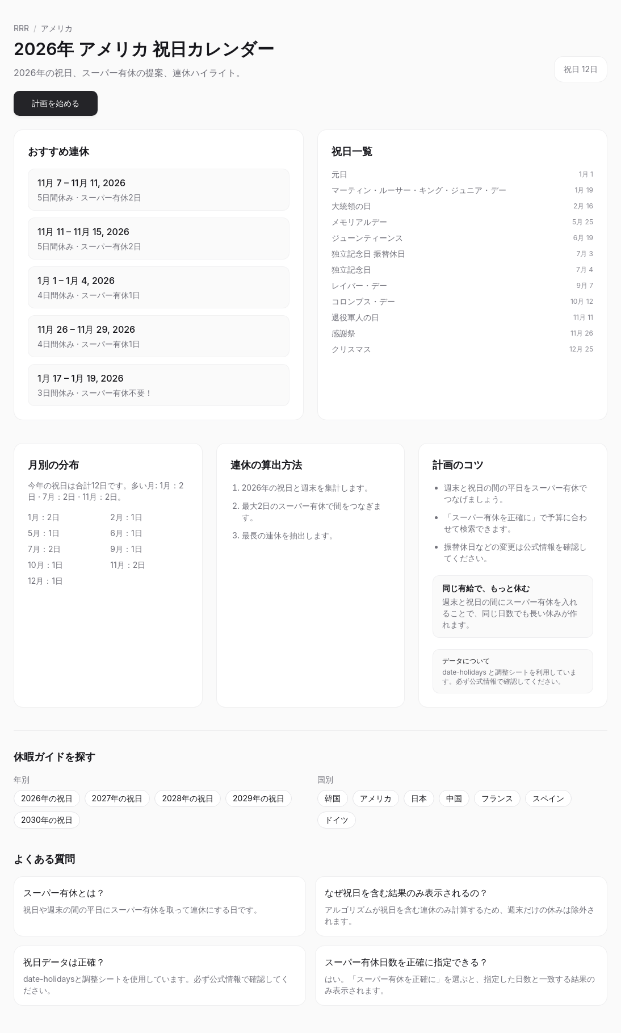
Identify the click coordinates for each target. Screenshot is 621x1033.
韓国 (333, 798)
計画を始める (55, 103)
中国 (454, 798)
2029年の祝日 (258, 798)
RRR (21, 28)
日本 (419, 798)
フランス (497, 798)
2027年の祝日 (117, 798)
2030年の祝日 (47, 820)
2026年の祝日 (47, 798)
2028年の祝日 (187, 798)
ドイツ (337, 820)
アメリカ (57, 28)
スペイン (548, 798)
